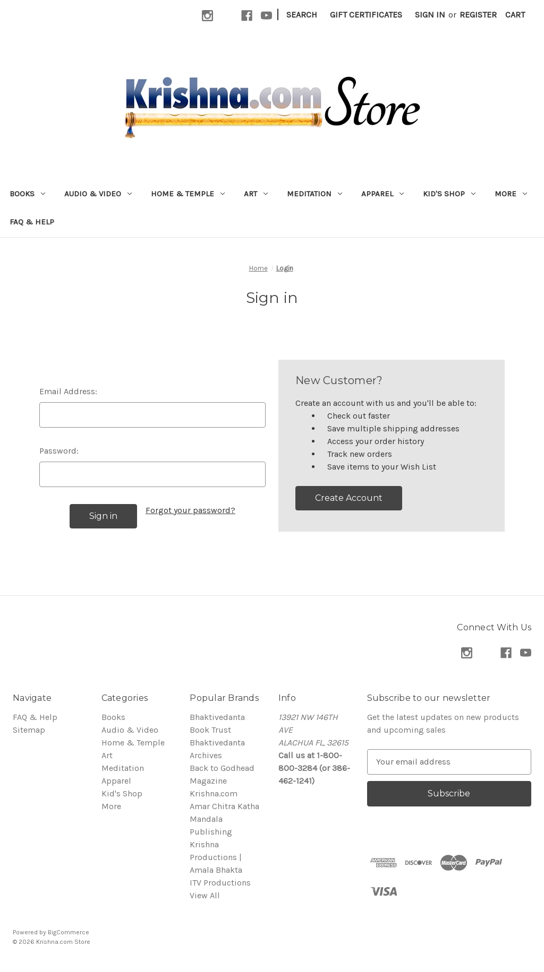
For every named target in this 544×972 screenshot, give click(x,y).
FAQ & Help (32, 222)
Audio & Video (98, 193)
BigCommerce (68, 932)
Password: (59, 451)
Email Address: (68, 391)
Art (256, 193)
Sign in (430, 15)
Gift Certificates (366, 15)
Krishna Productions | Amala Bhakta (216, 857)
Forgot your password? (190, 510)
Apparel (382, 193)
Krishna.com (213, 793)
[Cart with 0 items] (515, 15)
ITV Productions (220, 883)
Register (478, 15)
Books (27, 193)
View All (205, 895)
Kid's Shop (449, 193)
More (511, 193)
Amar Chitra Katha (224, 806)
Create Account (348, 498)
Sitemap (29, 730)
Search (301, 15)
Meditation (314, 193)
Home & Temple (188, 193)
